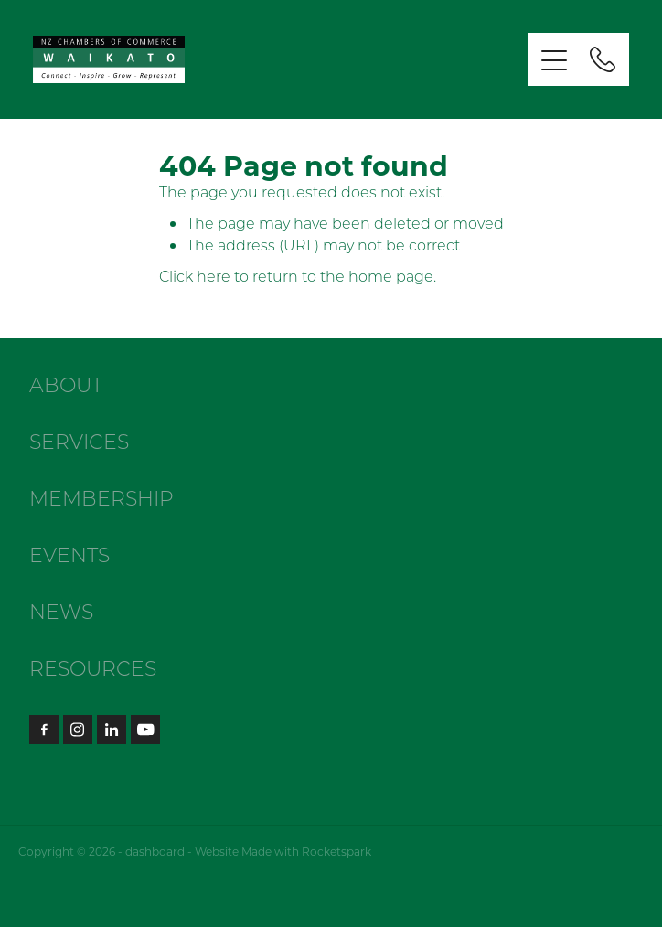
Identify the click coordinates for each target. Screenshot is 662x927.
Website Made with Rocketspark (283, 851)
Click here (194, 275)
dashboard (155, 851)
